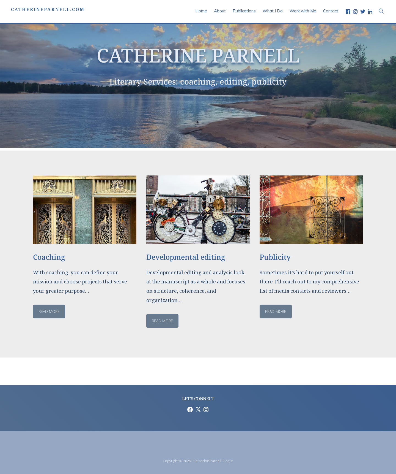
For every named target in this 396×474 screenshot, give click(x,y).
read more (49, 311)
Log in (228, 460)
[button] (381, 10)
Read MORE (275, 311)
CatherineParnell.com (48, 11)
